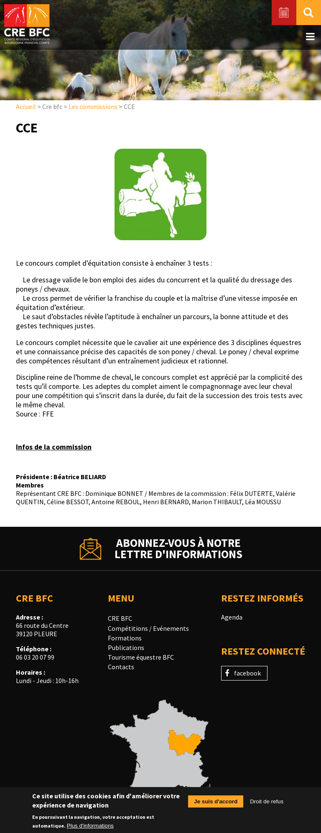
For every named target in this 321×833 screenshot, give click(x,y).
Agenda (231, 617)
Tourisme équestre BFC (141, 657)
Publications (126, 647)
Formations (125, 638)
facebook (247, 673)
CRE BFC (120, 618)
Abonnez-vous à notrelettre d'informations (178, 548)
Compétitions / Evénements (148, 628)
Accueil (26, 106)
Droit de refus (266, 803)
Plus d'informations (90, 827)
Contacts (121, 667)
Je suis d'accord (215, 803)
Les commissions (93, 106)
